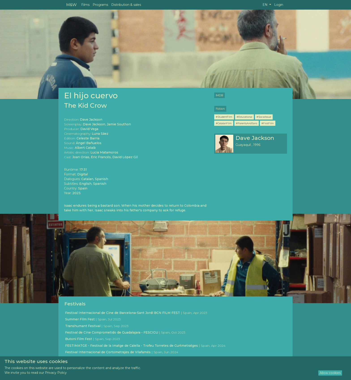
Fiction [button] (220, 108)
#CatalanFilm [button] (224, 123)
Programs (100, 5)
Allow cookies (330, 373)
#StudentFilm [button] (224, 116)
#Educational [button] (244, 116)
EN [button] (265, 5)
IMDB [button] (219, 95)
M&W (71, 4)
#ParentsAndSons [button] (246, 123)
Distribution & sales (126, 5)
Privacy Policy (56, 373)
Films (85, 5)
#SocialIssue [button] (264, 116)
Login (278, 5)
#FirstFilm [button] (267, 123)
